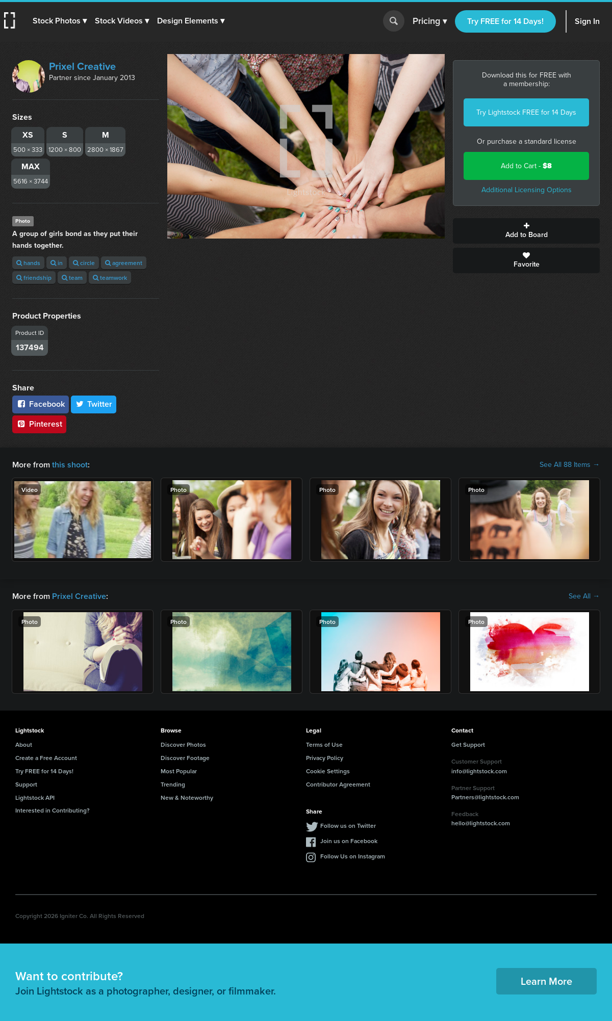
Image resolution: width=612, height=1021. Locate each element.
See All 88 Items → (570, 465)
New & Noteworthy (187, 797)
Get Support (468, 744)
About (23, 744)
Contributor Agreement (338, 784)
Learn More (546, 981)
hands (28, 262)
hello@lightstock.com (480, 823)
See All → (584, 596)
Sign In (587, 21)
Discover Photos (183, 744)
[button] (60, 21)
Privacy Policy (324, 757)
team (72, 277)
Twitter (94, 404)
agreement (123, 262)
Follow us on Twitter (348, 825)
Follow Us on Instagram (352, 856)
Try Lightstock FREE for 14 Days (526, 112)
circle (84, 262)
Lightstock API (35, 797)
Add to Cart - (526, 166)
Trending (173, 784)
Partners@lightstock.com (485, 797)
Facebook (40, 404)
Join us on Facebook (348, 840)
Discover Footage (185, 757)
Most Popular (179, 771)
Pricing (430, 21)
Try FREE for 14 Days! (505, 21)
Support (26, 784)
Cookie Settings (328, 771)
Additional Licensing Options (526, 190)
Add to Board (526, 231)
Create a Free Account (46, 757)
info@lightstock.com (479, 771)
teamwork (110, 277)
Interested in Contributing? (52, 810)
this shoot (70, 464)
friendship (34, 277)
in (56, 262)
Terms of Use (324, 744)
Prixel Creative (82, 66)
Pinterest (39, 424)
